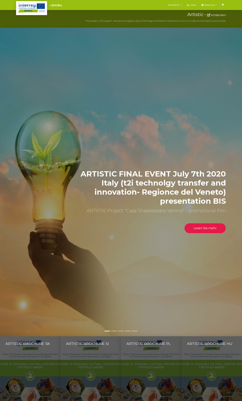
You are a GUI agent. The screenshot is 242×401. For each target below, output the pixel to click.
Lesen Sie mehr (205, 228)
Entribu (57, 5)
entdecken (216, 15)
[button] (18, 182)
